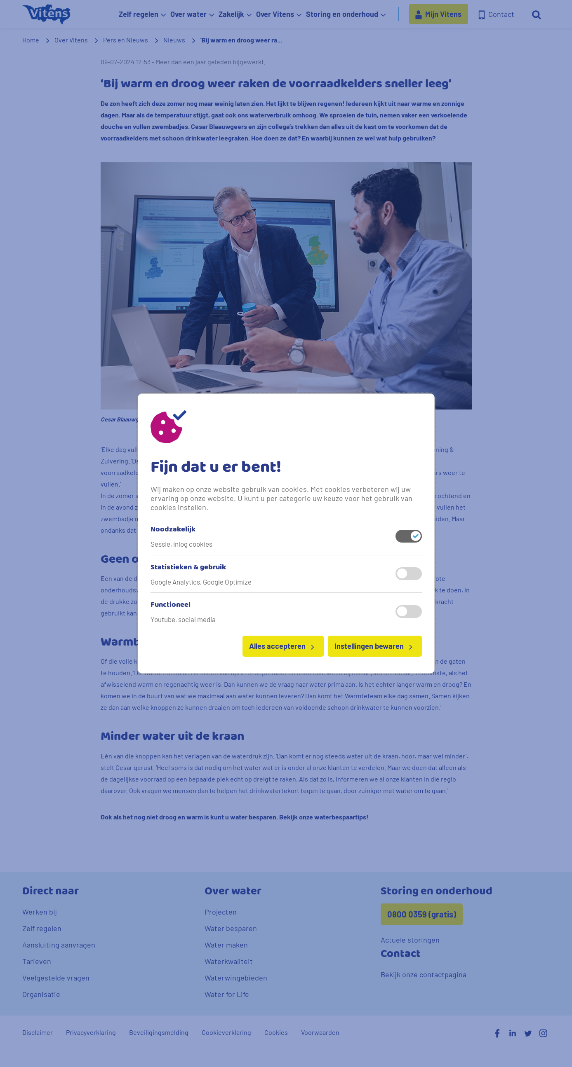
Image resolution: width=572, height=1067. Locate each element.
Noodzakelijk (173, 530)
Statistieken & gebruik (188, 567)
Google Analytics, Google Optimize (201, 582)
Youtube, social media (183, 619)
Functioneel (171, 605)
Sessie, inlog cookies (181, 544)
